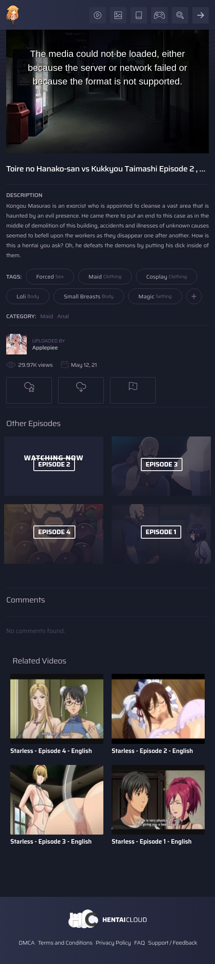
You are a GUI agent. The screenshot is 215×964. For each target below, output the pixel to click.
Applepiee (45, 347)
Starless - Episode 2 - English (152, 751)
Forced (50, 276)
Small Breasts (89, 296)
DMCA (27, 942)
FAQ (139, 942)
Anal (63, 316)
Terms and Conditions (65, 942)
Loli (27, 296)
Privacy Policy (113, 942)
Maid (105, 276)
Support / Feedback (172, 942)
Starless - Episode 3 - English (51, 842)
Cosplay (166, 276)
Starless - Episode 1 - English (152, 842)
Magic (155, 296)
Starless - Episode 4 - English (51, 751)
